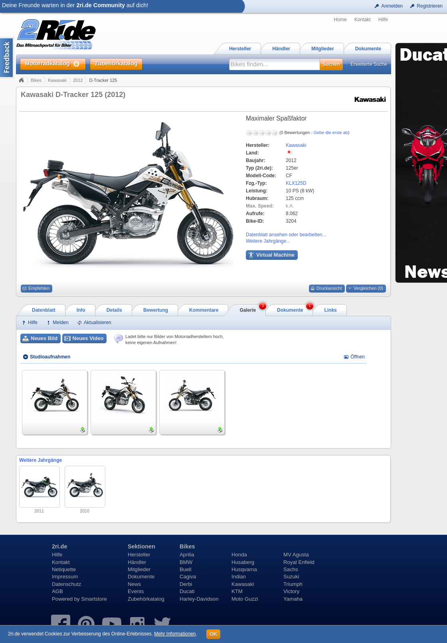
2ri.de (59, 546)
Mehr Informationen (175, 634)
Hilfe (383, 19)
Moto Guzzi (244, 599)
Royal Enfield (298, 562)
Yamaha (293, 599)
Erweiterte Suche (369, 64)
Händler (137, 562)
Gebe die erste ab (331, 132)
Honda (239, 555)
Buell (185, 569)
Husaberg (242, 562)
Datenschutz (66, 584)
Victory (291, 591)
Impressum (65, 577)
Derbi (186, 584)
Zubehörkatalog (146, 599)
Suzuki (291, 577)
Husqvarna (244, 569)
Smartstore (94, 599)
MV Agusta (296, 555)
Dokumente (141, 577)
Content (7, 57)
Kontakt (362, 19)
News (134, 584)
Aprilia (187, 555)
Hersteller (139, 555)
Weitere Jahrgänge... (268, 241)
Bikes (36, 80)
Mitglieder (139, 569)
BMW (186, 562)
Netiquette (64, 569)
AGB (57, 591)
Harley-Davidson (199, 599)
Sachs (290, 569)
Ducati (187, 591)
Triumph (293, 584)
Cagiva (188, 577)
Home (340, 19)
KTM (237, 591)
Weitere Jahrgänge (40, 460)
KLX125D (296, 183)
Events (136, 591)
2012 (78, 80)
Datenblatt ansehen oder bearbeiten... (286, 234)
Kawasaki (57, 80)
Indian (238, 577)
